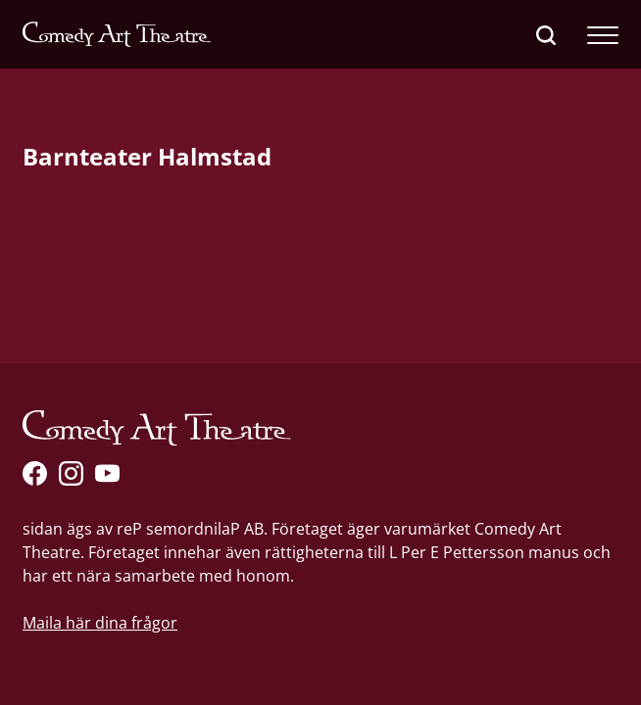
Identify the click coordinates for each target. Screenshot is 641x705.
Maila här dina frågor (100, 623)
